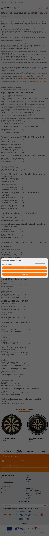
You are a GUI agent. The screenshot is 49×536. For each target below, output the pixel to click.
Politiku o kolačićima (40, 263)
